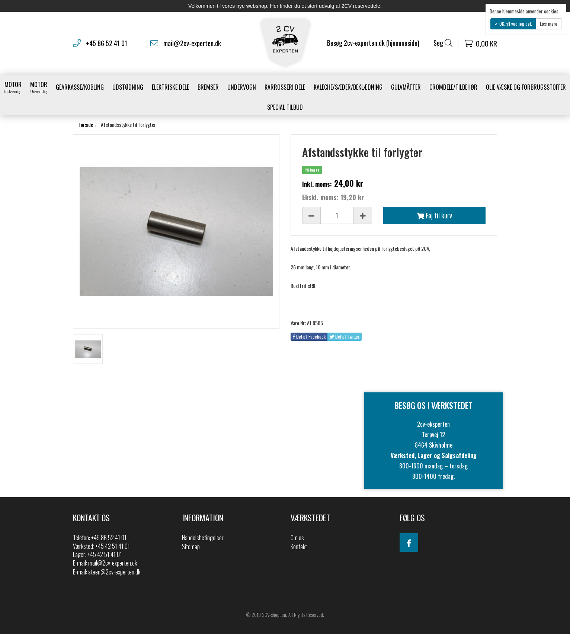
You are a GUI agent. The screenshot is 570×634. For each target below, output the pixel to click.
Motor (13, 87)
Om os (297, 537)
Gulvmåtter (406, 87)
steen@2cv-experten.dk (114, 571)
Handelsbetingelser (203, 537)
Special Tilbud (285, 107)
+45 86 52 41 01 (106, 43)
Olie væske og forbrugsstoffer (526, 87)
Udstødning (127, 87)
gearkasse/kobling (80, 87)
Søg (442, 43)
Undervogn (241, 87)
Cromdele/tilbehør (453, 87)
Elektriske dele (170, 87)
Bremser (208, 87)
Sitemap (191, 546)
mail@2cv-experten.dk (192, 43)
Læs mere (548, 23)
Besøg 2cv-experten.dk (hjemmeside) (373, 43)
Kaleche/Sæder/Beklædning (348, 87)
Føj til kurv (434, 215)
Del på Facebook (309, 336)
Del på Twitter (344, 336)
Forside (86, 124)
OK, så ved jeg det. (515, 23)
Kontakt (299, 546)
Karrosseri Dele (285, 87)
